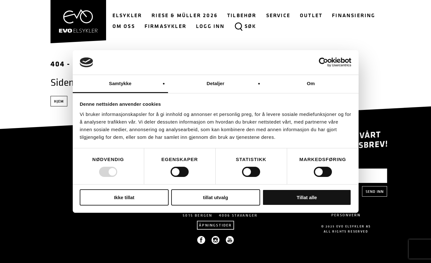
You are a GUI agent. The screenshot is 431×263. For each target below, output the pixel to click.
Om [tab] (311, 83)
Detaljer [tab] (216, 83)
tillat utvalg (215, 197)
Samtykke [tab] (120, 83)
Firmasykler (165, 26)
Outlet (311, 15)
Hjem (59, 101)
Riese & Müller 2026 (185, 15)
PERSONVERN (345, 215)
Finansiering (353, 15)
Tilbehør (242, 15)
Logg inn (210, 26)
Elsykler (127, 15)
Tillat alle (307, 197)
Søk (245, 26)
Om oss (123, 26)
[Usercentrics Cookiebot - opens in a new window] (323, 62)
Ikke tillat (124, 197)
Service (278, 15)
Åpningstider (215, 225)
